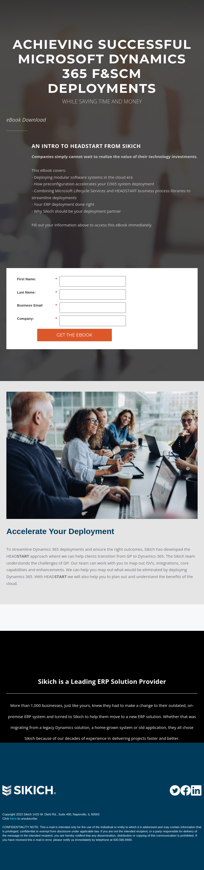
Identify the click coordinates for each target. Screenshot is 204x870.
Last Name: (37, 292)
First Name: (37, 279)
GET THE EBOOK (74, 335)
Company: (37, 319)
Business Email (37, 305)
